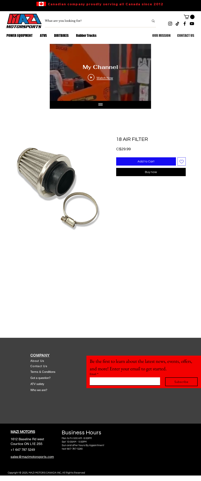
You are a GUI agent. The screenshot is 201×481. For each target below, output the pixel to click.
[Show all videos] (100, 105)
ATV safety (37, 384)
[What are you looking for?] (94, 21)
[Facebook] (184, 23)
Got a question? (40, 378)
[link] (189, 17)
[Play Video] (100, 78)
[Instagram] (170, 23)
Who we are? (38, 390)
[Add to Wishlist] (181, 161)
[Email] (124, 381)
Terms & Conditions (42, 371)
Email (94, 374)
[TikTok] (177, 23)
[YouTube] (192, 23)
